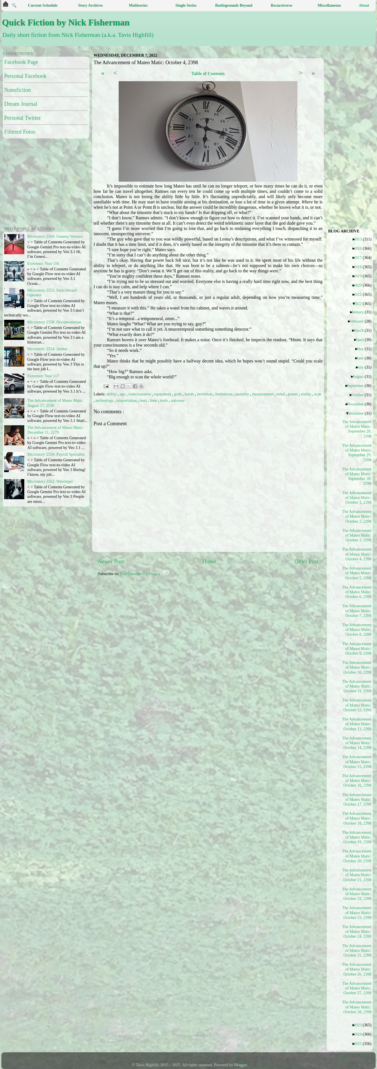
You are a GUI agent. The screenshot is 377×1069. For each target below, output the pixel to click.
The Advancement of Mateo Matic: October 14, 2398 (356, 743)
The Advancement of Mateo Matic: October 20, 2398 (356, 856)
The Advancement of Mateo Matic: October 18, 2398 (356, 818)
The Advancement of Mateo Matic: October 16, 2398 (356, 780)
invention (205, 394)
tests (144, 400)
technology (105, 400)
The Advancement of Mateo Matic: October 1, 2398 (356, 498)
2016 (360, 248)
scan (317, 394)
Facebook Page (21, 62)
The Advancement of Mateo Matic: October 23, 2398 (356, 912)
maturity (242, 394)
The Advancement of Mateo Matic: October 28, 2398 (356, 1007)
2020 (360, 285)
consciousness (140, 394)
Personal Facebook (25, 76)
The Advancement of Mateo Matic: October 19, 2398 (356, 837)
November (357, 404)
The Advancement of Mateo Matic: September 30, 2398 (356, 476)
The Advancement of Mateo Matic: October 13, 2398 (356, 724)
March (360, 330)
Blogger (240, 1065)
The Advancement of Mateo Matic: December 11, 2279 (55, 429)
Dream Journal (20, 104)
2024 (360, 1034)
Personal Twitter (22, 118)
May (362, 349)
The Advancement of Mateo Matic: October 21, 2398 (356, 875)
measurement (263, 394)
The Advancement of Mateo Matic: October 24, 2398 (356, 931)
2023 (360, 1025)
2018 (360, 267)
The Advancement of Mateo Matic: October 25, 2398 (356, 950)
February (358, 321)
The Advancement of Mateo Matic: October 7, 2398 (356, 611)
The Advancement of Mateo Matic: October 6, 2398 (356, 592)
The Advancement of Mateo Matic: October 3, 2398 (356, 535)
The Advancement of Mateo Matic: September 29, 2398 (356, 452)
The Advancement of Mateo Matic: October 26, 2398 (356, 969)
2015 (360, 239)
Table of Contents (208, 73)
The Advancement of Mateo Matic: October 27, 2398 (356, 988)
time (154, 400)
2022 (360, 303)
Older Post (306, 561)
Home (209, 561)
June (362, 358)
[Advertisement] (38, 182)
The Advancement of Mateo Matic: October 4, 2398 (356, 554)
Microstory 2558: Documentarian (54, 322)
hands (190, 394)
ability (112, 394)
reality (306, 394)
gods (178, 394)
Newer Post (111, 561)
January (359, 312)
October (359, 395)
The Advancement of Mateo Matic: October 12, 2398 (356, 705)
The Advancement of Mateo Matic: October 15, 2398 (356, 762)
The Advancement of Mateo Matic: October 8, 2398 (356, 630)
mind (281, 394)
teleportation (127, 400)
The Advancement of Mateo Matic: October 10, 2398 (356, 667)
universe (178, 400)
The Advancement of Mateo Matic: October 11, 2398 (356, 686)
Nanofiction (17, 90)
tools (164, 400)
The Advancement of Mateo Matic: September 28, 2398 (356, 428)
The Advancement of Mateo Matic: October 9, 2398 (356, 649)
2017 (360, 257)
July (362, 367)
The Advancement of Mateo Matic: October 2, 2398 (356, 516)
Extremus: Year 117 (43, 376)
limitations (224, 394)
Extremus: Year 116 (43, 263)
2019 (360, 276)
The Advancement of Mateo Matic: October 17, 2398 (356, 799)
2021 (360, 294)
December (357, 413)
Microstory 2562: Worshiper (50, 481)
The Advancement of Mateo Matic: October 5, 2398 (356, 573)
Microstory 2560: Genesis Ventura (55, 236)
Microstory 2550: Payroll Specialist (56, 454)
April (361, 339)
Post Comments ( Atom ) (140, 573)
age (123, 394)
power (293, 394)
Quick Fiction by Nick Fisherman (66, 22)
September (357, 385)
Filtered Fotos (19, 132)
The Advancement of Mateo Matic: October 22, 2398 (356, 894)
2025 (360, 1043)
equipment (163, 394)
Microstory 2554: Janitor (47, 349)
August (360, 376)
